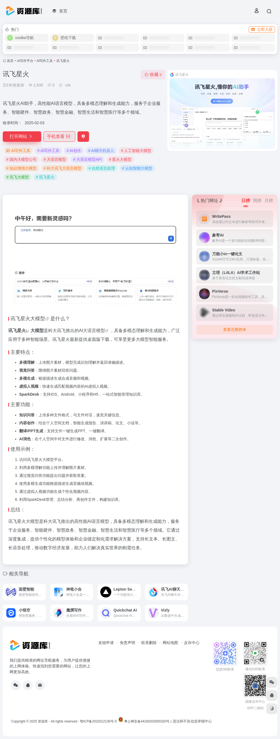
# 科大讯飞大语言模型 (63, 168)
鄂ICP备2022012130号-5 (98, 721)
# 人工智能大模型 (136, 150)
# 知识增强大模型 (21, 168)
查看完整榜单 (234, 329)
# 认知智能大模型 (137, 168)
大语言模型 (94, 330)
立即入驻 (262, 29)
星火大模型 (32, 318)
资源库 (43, 721)
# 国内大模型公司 (21, 159)
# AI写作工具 (48, 150)
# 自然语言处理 (101, 168)
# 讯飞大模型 (17, 177)
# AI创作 (73, 150)
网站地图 (170, 642)
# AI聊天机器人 (101, 150)
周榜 (257, 200)
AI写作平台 (25, 61)
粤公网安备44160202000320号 (147, 721)
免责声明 (127, 642)
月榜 (268, 200)
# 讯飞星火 (45, 177)
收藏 (153, 74)
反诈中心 (191, 642)
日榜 (245, 200)
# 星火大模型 (120, 159)
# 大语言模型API (87, 159)
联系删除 (149, 642)
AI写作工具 (45, 61)
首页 (10, 61)
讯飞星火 (17, 330)
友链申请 (106, 642)
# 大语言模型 (55, 159)
